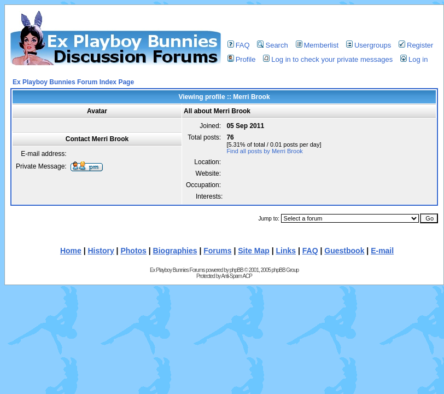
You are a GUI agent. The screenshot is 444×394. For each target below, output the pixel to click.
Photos (133, 250)
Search (272, 45)
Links (286, 250)
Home (70, 250)
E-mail (382, 250)
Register (416, 45)
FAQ (238, 45)
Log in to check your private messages (328, 59)
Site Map (254, 250)
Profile (241, 59)
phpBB (236, 270)
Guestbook (344, 250)
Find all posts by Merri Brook (264, 151)
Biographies (175, 250)
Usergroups (368, 45)
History (101, 250)
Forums (217, 250)
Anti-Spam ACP (236, 276)
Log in (414, 59)
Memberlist (317, 45)
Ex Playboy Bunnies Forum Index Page (73, 82)
